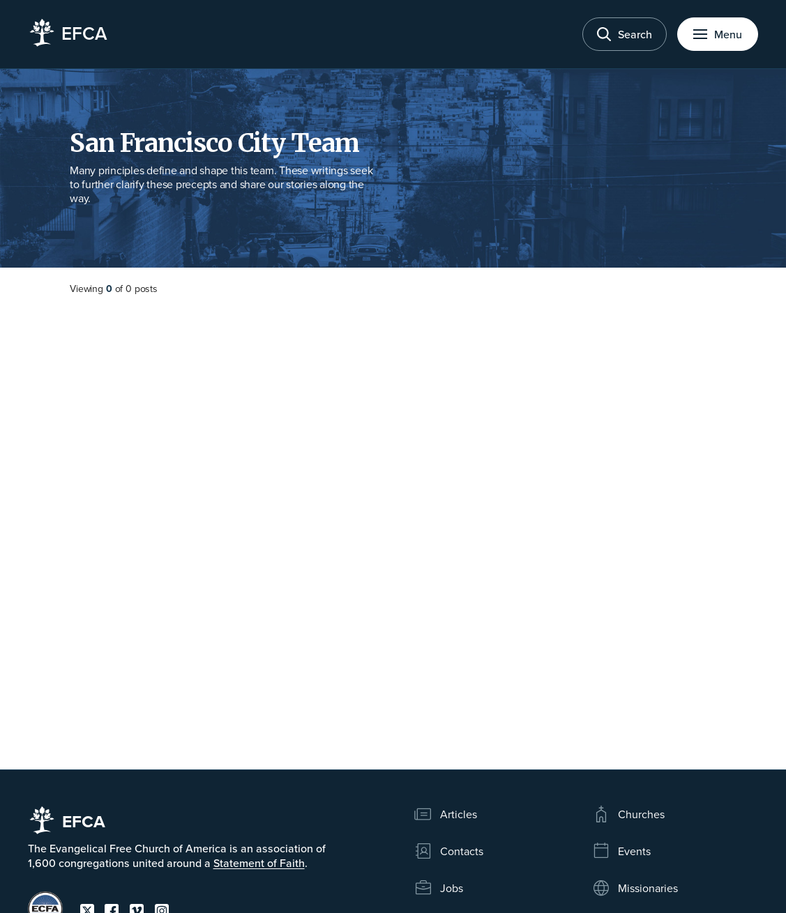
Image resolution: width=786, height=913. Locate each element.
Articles (445, 814)
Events (621, 851)
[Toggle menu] (717, 34)
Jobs (438, 888)
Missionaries (634, 888)
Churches (628, 814)
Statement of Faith (259, 862)
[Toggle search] (624, 34)
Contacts (448, 851)
